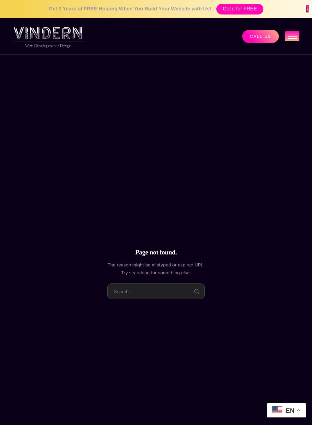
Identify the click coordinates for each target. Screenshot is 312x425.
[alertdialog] (156, 9)
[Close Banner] (307, 9)
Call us (260, 36)
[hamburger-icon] (292, 36)
